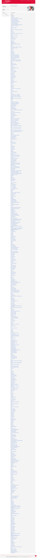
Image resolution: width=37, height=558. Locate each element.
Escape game (12, 177)
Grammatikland (12, 212)
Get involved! (12, 203)
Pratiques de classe (13, 411)
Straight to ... (12, 469)
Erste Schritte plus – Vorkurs (14, 174)
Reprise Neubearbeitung (13, 426)
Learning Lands (12, 303)
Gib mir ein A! (12, 205)
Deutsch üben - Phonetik (13, 121)
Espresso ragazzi (13, 180)
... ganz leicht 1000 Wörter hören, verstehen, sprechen (17, 18)
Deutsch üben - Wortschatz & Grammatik (15, 123)
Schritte (11, 433)
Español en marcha (13, 178)
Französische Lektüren (13, 193)
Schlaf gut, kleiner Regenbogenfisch (15, 429)
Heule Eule (12, 241)
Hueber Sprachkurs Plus (13, 246)
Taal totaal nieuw (12, 477)
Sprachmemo (12, 465)
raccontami (12, 421)
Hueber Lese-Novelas (13, 245)
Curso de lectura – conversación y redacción (15, 88)
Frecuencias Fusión (13, 194)
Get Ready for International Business (15, 204)
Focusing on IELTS (13, 189)
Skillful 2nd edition (13, 453)
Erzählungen (12, 175)
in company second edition (14, 263)
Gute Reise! (12, 233)
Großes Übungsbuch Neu (13, 224)
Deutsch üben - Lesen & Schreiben (14, 120)
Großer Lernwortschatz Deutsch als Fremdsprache (16, 219)
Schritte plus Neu (13, 443)
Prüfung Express (12, 416)
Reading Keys (12, 422)
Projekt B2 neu (12, 413)
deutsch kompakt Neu (13, 114)
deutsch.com (12, 134)
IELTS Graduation (13, 253)
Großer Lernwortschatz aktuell (14, 218)
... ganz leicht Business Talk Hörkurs (15, 20)
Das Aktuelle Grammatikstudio (14, 91)
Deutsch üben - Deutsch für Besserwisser (15, 118)
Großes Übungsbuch (13, 221)
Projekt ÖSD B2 (12, 415)
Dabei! (11, 89)
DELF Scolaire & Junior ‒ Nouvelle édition (15, 94)
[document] (18, 556)
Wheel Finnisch (12, 521)
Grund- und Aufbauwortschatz (14, 225)
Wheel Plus (12, 525)
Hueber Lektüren (12, 244)
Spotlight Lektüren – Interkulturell (14, 461)
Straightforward (12, 470)
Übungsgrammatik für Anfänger (14, 551)
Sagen (11, 427)
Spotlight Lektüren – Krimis (14, 462)
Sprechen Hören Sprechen (14, 466)
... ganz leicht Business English (14, 19)
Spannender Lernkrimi (13, 458)
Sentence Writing (13, 448)
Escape (11, 176)
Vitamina (12, 516)
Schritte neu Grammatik (13, 436)
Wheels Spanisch (13, 532)
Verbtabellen (12, 509)
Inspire (11, 264)
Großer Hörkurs (12, 217)
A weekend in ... (12, 31)
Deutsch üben (12, 117)
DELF (11, 92)
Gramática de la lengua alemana (14, 214)
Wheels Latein (12, 531)
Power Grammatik (13, 408)
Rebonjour (12, 424)
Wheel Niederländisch (13, 523)
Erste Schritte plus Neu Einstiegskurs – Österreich (16, 173)
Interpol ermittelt (12, 269)
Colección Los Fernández (13, 76)
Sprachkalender (12, 463)
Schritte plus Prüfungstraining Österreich (15, 446)
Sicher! (11, 450)
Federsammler (12, 183)
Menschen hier (12, 354)
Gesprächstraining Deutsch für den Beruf (15, 202)
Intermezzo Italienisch (13, 267)
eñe (11, 181)
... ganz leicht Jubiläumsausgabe (14, 23)
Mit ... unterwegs (12, 358)
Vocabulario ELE (12, 517)
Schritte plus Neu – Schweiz (14, 444)
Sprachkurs (12, 464)
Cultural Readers (12, 85)
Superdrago (12, 473)
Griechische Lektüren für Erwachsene (15, 215)
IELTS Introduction (13, 254)
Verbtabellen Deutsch (13, 510)
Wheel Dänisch (12, 520)
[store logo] (6, 1)
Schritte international (13, 434)
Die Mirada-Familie (13, 138)
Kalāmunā (12, 278)
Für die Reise (12, 195)
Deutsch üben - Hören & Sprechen (14, 119)
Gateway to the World (13, 196)
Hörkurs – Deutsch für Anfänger (14, 249)
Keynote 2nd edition (13, 279)
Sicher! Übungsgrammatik (13, 451)
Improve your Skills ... (13, 259)
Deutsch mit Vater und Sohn (14, 115)
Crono (11, 84)
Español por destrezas (13, 179)
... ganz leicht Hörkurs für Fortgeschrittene (15, 21)
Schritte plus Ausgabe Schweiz (14, 442)
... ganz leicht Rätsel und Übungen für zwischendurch (16, 24)
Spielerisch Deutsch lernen (14, 459)
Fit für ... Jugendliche (13, 186)
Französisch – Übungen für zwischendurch (15, 192)
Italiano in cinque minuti (13, 272)
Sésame (12, 476)
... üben (11, 26)
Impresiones (12, 257)
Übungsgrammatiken (13, 552)
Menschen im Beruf (13, 355)
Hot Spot (12, 242)
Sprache (4, 6)
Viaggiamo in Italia (13, 512)
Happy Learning (12, 237)
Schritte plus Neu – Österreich (14, 445)
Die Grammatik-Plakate (13, 136)
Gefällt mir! (12, 197)
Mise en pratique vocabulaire (14, 357)
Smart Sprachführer (13, 456)
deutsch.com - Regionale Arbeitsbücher (15, 135)
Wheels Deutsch (12, 528)
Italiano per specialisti (13, 273)
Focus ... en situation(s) (13, 187)
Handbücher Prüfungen (13, 236)
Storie (11, 468)
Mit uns (11, 359)
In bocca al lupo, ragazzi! (13, 260)
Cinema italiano (12, 73)
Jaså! (11, 276)
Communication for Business (14, 81)
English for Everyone (13, 168)
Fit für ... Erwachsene (13, 185)
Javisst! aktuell (12, 277)
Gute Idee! (12, 232)
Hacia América (12, 235)
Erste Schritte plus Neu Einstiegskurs (15, 171)
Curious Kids (12, 87)
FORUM (12, 191)
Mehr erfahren (29, 556)
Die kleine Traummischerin (14, 137)
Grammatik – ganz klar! (13, 211)
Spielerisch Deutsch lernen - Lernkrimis (15, 460)
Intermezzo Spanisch (13, 268)
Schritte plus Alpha (13, 438)
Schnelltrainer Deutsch (13, 431)
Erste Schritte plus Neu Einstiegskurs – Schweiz (16, 172)
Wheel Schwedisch (13, 527)
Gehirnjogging (12, 198)
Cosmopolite (12, 82)
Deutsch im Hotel (13, 111)
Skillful (11, 452)
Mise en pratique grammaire (14, 356)
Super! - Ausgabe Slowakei (14, 471)
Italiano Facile (12, 271)
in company (12, 261)
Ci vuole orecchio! (13, 72)
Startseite (11, 4)
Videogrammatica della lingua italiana (15, 513)
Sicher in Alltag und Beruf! (13, 449)
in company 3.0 (12, 262)
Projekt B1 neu (12, 412)
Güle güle (12, 234)
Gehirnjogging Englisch (13, 199)
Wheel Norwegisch (13, 524)
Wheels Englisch (12, 529)
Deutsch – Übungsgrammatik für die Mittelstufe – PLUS (17, 130)
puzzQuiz (12, 417)
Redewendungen (13, 425)
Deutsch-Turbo (12, 133)
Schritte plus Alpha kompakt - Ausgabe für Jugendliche (17, 440)
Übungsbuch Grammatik (13, 550)
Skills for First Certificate (13, 455)
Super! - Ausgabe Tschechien (14, 472)
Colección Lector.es (13, 75)
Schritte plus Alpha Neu (13, 441)
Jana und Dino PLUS (13, 275)
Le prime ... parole (13, 302)
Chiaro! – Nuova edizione (13, 71)
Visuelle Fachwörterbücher (14, 515)
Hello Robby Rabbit (13, 238)
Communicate (12, 80)
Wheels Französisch (13, 530)
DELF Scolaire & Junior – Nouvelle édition (15, 95)
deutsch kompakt (13, 113)
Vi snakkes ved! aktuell (13, 511)
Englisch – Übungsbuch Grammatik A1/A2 (15, 167)
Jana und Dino (12, 274)
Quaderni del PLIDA (13, 418)
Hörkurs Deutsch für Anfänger (14, 248)
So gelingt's (12, 457)
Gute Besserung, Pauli (13, 231)
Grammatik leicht (12, 209)
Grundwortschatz (13, 230)
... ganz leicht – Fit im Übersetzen (14, 25)
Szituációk (12, 475)
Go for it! (12, 206)
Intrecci (11, 270)
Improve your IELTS (13, 258)
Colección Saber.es (13, 77)
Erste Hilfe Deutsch (13, 169)
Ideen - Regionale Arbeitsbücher (14, 251)
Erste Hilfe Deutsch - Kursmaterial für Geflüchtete (16, 170)
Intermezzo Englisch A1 (13, 265)
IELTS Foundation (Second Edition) (14, 252)
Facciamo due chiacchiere (14, 182)
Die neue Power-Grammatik (14, 139)
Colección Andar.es (13, 74)
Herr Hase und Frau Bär (13, 240)
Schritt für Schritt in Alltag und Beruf (15, 432)
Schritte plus (12, 437)
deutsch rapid (12, 116)
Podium (11, 407)
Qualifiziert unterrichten (13, 419)
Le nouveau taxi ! (13, 301)
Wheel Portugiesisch (13, 526)
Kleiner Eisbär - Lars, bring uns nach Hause (15, 282)
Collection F (12, 78)
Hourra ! (12, 243)
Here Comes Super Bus (13, 239)
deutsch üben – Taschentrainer (14, 124)
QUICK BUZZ (12, 420)
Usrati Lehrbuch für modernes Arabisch (15, 508)
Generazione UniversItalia (13, 200)
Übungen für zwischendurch (14, 549)
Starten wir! (12, 467)
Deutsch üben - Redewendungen (14, 122)
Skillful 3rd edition (13, 454)
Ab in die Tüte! (12, 32)
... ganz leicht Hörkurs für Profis (14, 22)
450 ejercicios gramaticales (14, 27)
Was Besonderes (13, 518)
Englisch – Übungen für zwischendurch (15, 166)
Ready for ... (12, 423)
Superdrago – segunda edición (14, 474)
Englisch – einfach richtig (13, 165)
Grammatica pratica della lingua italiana (15, 208)
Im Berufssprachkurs (13, 256)
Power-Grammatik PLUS (13, 409)
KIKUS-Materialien (13, 280)
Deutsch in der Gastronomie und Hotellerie (15, 112)
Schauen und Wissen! (13, 428)
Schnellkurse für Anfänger (13, 430)
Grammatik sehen (13, 210)
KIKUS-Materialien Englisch (14, 281)
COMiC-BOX (12, 79)
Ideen (11, 250)
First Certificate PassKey (13, 184)
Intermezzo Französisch (13, 266)
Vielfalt (11, 514)
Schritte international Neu (13, 435)
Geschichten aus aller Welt (14, 201)
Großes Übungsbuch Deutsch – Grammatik (15, 222)
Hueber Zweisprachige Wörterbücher (15, 247)
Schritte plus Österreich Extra (14, 447)
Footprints (12, 190)
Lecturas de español (13, 304)
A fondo (11, 28)
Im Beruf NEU (12, 255)
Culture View (12, 86)
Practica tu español (13, 410)
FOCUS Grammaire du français (14, 188)
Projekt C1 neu (12, 414)
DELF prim (12, 93)
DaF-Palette (12, 90)
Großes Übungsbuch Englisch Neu (14, 223)
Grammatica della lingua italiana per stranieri (16, 207)
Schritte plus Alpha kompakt (14, 439)
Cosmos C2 (12, 83)
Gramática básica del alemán (14, 213)
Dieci (11, 140)
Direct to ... (12, 141)
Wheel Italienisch (13, 522)
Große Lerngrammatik (13, 216)
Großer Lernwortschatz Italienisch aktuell (15, 220)
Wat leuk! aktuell (12, 519)
